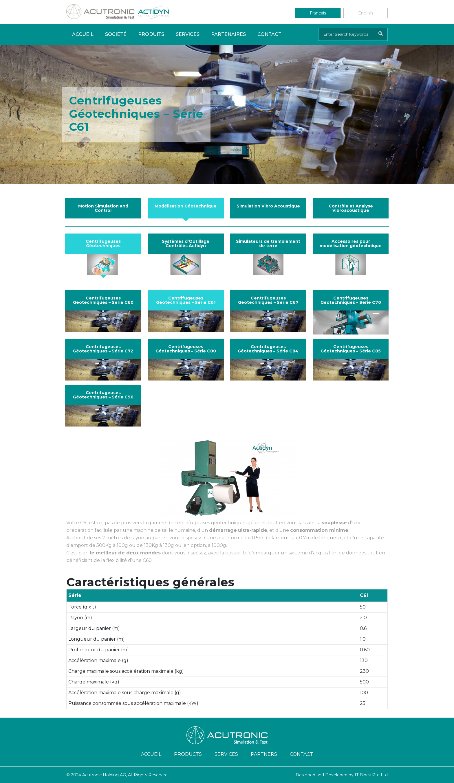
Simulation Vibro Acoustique (268, 206)
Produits (151, 34)
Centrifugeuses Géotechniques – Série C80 (185, 349)
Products (188, 754)
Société (116, 34)
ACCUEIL (151, 754)
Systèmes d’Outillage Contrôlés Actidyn (185, 243)
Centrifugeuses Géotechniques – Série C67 (268, 300)
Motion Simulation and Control (103, 208)
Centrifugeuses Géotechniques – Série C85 (351, 349)
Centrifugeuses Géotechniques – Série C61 (185, 300)
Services (187, 34)
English (365, 13)
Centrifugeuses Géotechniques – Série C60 (103, 300)
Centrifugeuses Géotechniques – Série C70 (351, 300)
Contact (269, 34)
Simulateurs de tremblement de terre (268, 243)
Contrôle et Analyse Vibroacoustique (351, 208)
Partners (264, 754)
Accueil (83, 34)
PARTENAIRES (228, 34)
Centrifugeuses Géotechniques (103, 243)
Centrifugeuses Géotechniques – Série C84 (268, 349)
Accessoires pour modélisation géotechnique (351, 243)
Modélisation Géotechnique (186, 206)
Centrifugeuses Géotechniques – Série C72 (103, 349)
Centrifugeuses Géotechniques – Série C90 (103, 395)
